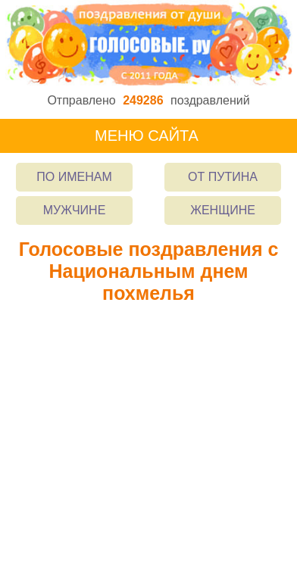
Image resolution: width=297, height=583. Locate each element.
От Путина (223, 176)
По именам (73, 176)
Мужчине (74, 210)
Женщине (222, 210)
